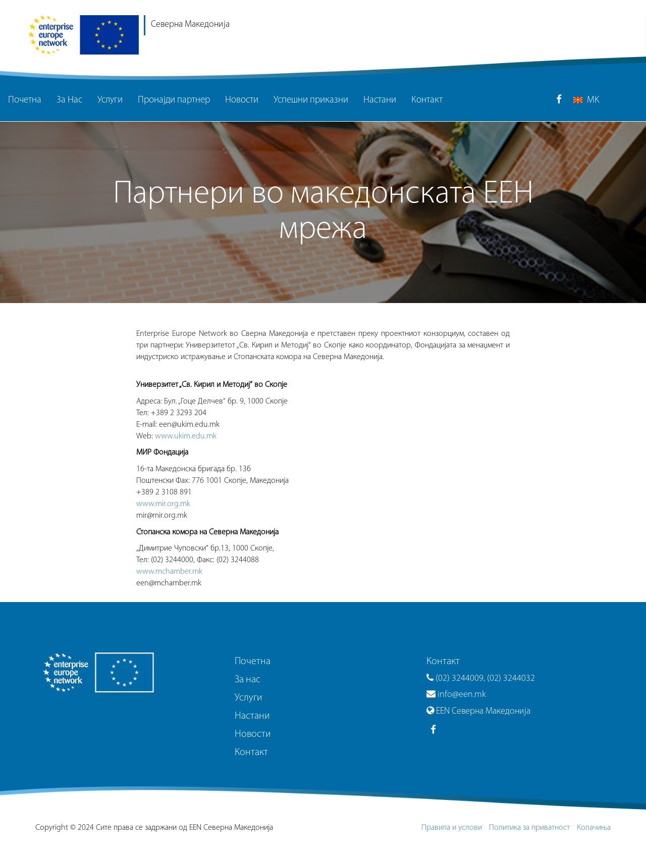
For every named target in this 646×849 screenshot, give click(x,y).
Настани (379, 100)
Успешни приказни (311, 100)
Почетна (24, 100)
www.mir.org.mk (163, 504)
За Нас (69, 100)
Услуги (110, 100)
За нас (247, 680)
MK (586, 100)
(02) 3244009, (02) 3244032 (480, 678)
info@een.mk (456, 695)
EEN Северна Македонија (478, 711)
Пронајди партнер (174, 100)
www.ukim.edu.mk (186, 436)
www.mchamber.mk (169, 572)
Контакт (427, 100)
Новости (241, 100)
